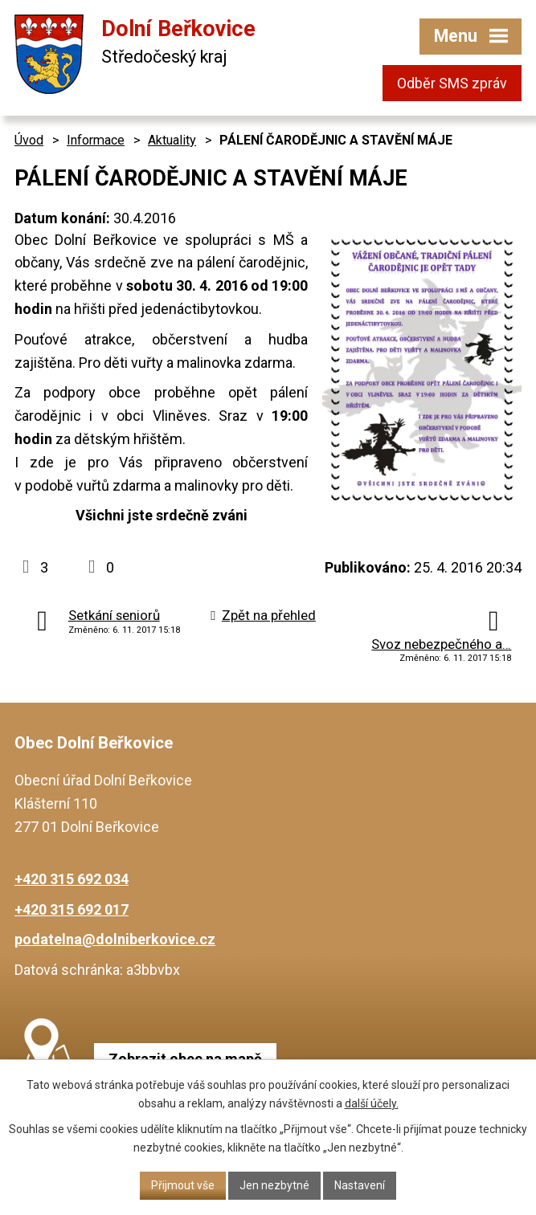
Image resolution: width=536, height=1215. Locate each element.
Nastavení (359, 1185)
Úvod (28, 140)
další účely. (372, 1103)
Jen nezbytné (274, 1185)
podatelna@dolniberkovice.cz (114, 939)
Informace (96, 140)
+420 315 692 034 (71, 878)
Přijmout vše (183, 1185)
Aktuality (172, 140)
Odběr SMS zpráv (452, 83)
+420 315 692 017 (71, 909)
